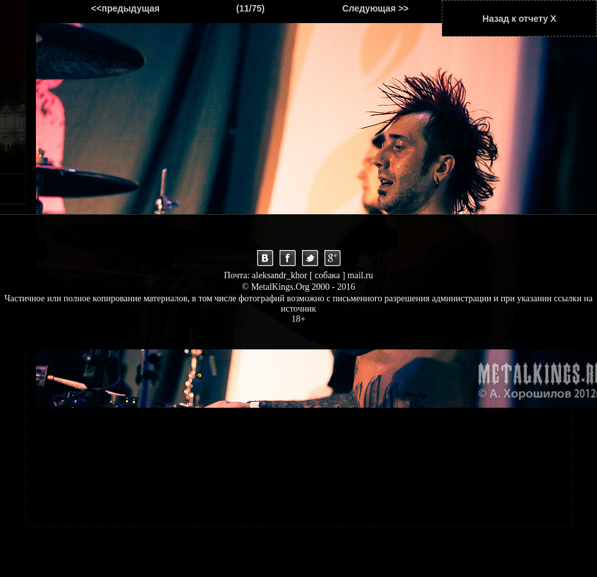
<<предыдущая (125, 8)
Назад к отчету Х (519, 18)
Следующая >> (375, 8)
